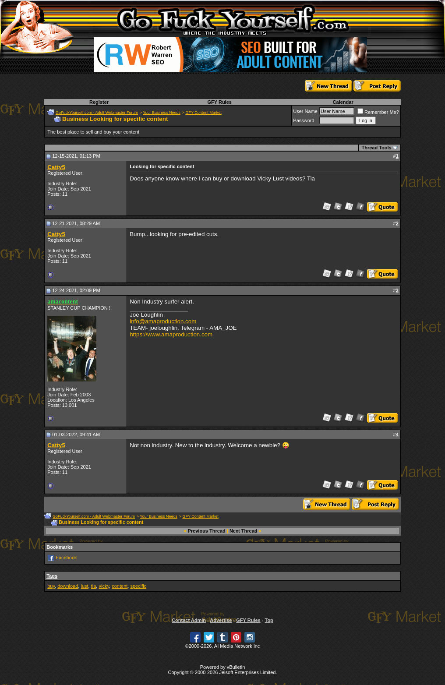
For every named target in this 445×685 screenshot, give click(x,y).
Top (269, 620)
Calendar (343, 102)
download (67, 586)
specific (138, 586)
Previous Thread (207, 530)
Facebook (66, 557)
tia (93, 586)
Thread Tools (376, 147)
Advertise (221, 620)
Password (303, 120)
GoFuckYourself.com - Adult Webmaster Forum (97, 112)
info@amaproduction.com (163, 321)
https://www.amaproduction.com (171, 334)
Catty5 (56, 167)
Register (99, 102)
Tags (51, 576)
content (119, 586)
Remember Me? (378, 112)
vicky (104, 586)
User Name (305, 111)
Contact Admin (189, 620)
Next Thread (244, 530)
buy (51, 586)
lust (84, 586)
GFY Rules (219, 102)
